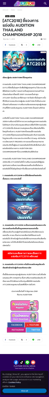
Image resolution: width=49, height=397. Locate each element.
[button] (4, 3)
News (13, 10)
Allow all (24, 390)
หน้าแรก (5, 10)
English (12, 386)
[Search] (45, 3)
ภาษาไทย (5, 386)
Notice (19, 10)
